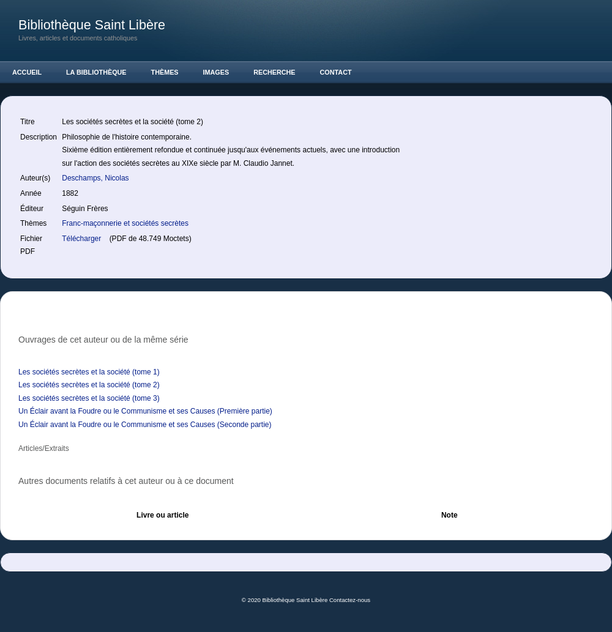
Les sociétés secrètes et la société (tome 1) (89, 372)
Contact (336, 72)
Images (216, 72)
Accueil (27, 72)
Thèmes (165, 72)
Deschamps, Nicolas (96, 178)
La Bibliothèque (96, 72)
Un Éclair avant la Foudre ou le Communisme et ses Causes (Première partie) (145, 411)
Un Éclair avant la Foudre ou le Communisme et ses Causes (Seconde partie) (145, 424)
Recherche (274, 72)
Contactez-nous (349, 600)
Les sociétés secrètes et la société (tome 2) (89, 385)
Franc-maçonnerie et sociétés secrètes (125, 223)
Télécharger (82, 238)
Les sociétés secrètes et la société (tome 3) (89, 398)
